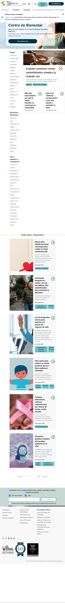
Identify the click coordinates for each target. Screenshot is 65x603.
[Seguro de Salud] (14, 150)
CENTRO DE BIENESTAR (48, 9)
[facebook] (11, 538)
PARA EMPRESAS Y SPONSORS (16, 10)
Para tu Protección (25, 520)
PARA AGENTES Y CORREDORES (27, 10)
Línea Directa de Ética (26, 517)
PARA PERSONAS (5, 9)
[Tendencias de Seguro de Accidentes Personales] (14, 211)
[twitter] (6, 538)
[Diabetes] (14, 67)
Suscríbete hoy (48, 499)
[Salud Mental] (14, 82)
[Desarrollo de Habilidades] (14, 172)
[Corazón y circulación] (14, 63)
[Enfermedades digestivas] (14, 78)
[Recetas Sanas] (14, 87)
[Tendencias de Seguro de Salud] (14, 222)
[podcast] (14, 538)
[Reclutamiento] (14, 176)
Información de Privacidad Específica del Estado (43, 527)
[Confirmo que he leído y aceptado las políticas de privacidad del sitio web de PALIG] (10, 503)
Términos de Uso (25, 514)
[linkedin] (9, 538)
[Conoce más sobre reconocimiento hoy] (33, 549)
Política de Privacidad (43, 517)
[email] (24, 499)
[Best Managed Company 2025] (8, 550)
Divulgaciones (24, 523)
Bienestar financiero (17, 495)
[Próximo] (45, 476)
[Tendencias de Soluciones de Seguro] (14, 191)
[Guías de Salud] (14, 102)
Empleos (5, 515)
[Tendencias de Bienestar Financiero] (14, 133)
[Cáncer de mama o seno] (14, 57)
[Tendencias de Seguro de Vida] (14, 182)
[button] (30, 4)
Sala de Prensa (7, 512)
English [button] (24, 4)
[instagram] (3, 538)
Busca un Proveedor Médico (42, 4)
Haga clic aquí (9, 17)
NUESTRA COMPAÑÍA (59, 9)
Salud (29, 495)
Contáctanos (56, 4)
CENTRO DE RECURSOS (38, 9)
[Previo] (19, 476)
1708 (38, 476)
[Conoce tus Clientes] (14, 166)
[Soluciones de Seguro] (14, 126)
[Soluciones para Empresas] (14, 142)
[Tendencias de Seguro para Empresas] (14, 200)
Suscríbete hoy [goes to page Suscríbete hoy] (22, 41)
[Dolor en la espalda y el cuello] (14, 94)
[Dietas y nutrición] (14, 72)
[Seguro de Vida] (14, 119)
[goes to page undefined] (59, 68)
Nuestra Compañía (8, 518)
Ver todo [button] (12, 107)
